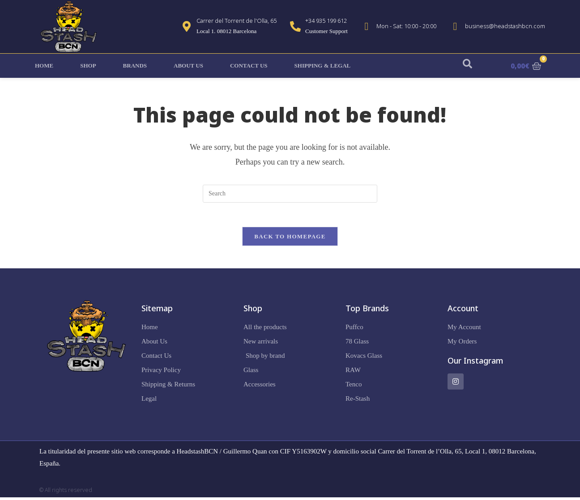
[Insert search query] (290, 194)
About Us (188, 65)
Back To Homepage (289, 239)
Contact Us (249, 65)
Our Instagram (475, 363)
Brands (135, 65)
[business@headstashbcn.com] (455, 26)
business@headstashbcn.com (505, 26)
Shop (88, 65)
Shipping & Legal (322, 65)
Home (44, 65)
